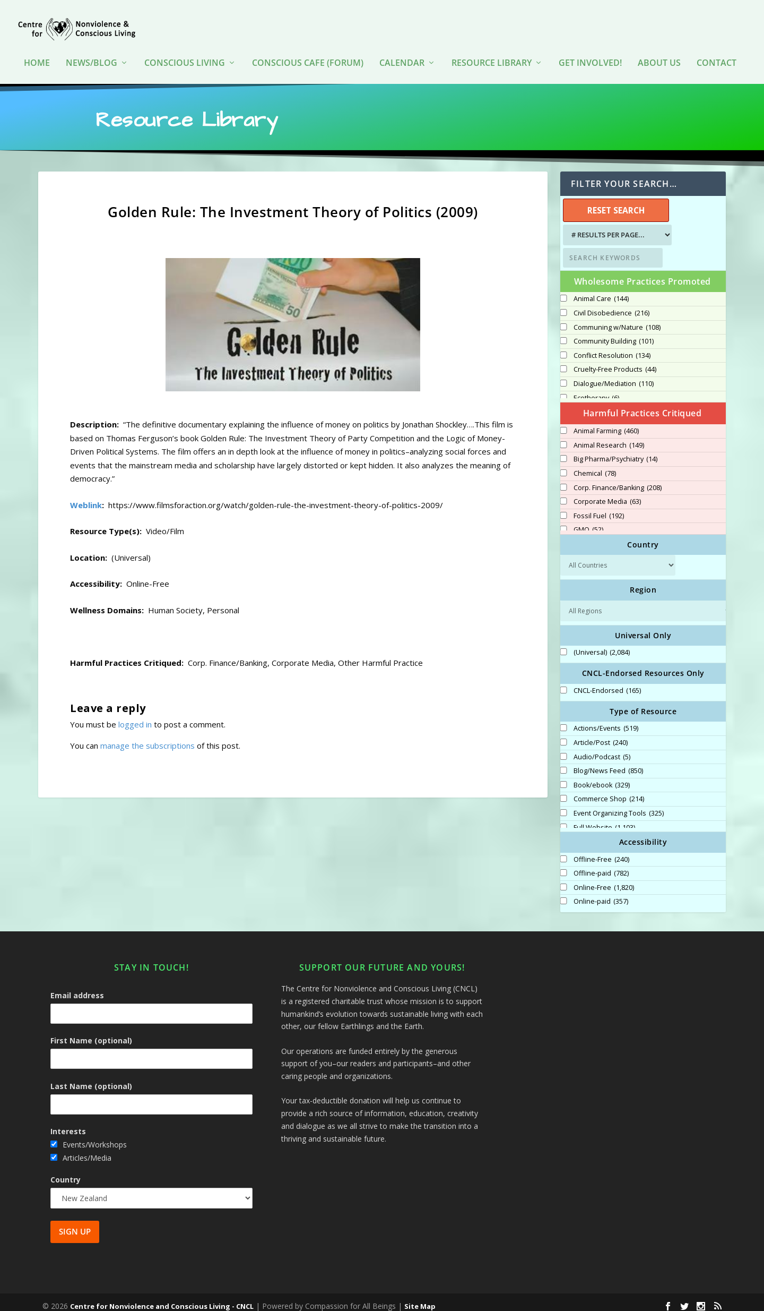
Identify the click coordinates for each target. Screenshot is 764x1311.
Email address (77, 988)
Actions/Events (606, 721)
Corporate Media (607, 494)
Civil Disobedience (611, 306)
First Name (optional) (91, 1033)
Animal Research (609, 438)
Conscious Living (184, 47)
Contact (716, 47)
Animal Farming (606, 423)
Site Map (420, 1299)
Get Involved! (590, 47)
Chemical (595, 466)
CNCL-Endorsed (607, 683)
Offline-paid (601, 866)
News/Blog (91, 47)
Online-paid (601, 894)
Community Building (614, 334)
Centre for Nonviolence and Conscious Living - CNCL (162, 1299)
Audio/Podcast (602, 750)
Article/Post (601, 735)
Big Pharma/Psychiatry (615, 452)
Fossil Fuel (599, 508)
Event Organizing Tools (619, 806)
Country (65, 1172)
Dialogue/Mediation (614, 376)
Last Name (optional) (91, 1079)
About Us (659, 47)
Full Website (604, 820)
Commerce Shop (609, 791)
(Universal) (602, 645)
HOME (37, 47)
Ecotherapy (596, 391)
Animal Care (601, 291)
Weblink (86, 497)
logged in (135, 717)
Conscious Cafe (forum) (307, 47)
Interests (68, 1124)
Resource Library (492, 47)
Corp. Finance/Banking (618, 480)
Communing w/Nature (617, 320)
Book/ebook (602, 778)
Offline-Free (601, 852)
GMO (588, 522)
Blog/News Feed (608, 763)
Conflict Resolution (612, 348)
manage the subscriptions (147, 738)
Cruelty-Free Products (615, 362)
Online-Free (604, 880)
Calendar (401, 47)
